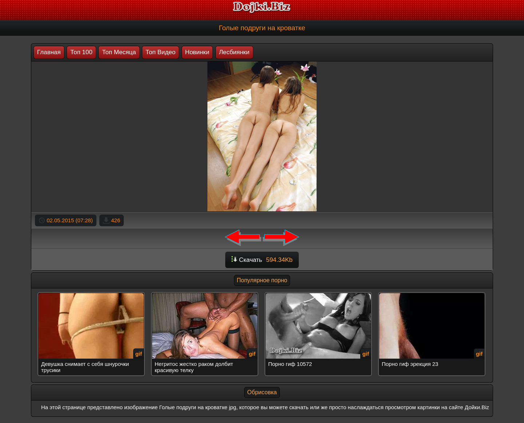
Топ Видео (160, 52)
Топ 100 (81, 52)
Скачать (262, 260)
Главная (49, 52)
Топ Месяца (119, 52)
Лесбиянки (234, 52)
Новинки (197, 52)
